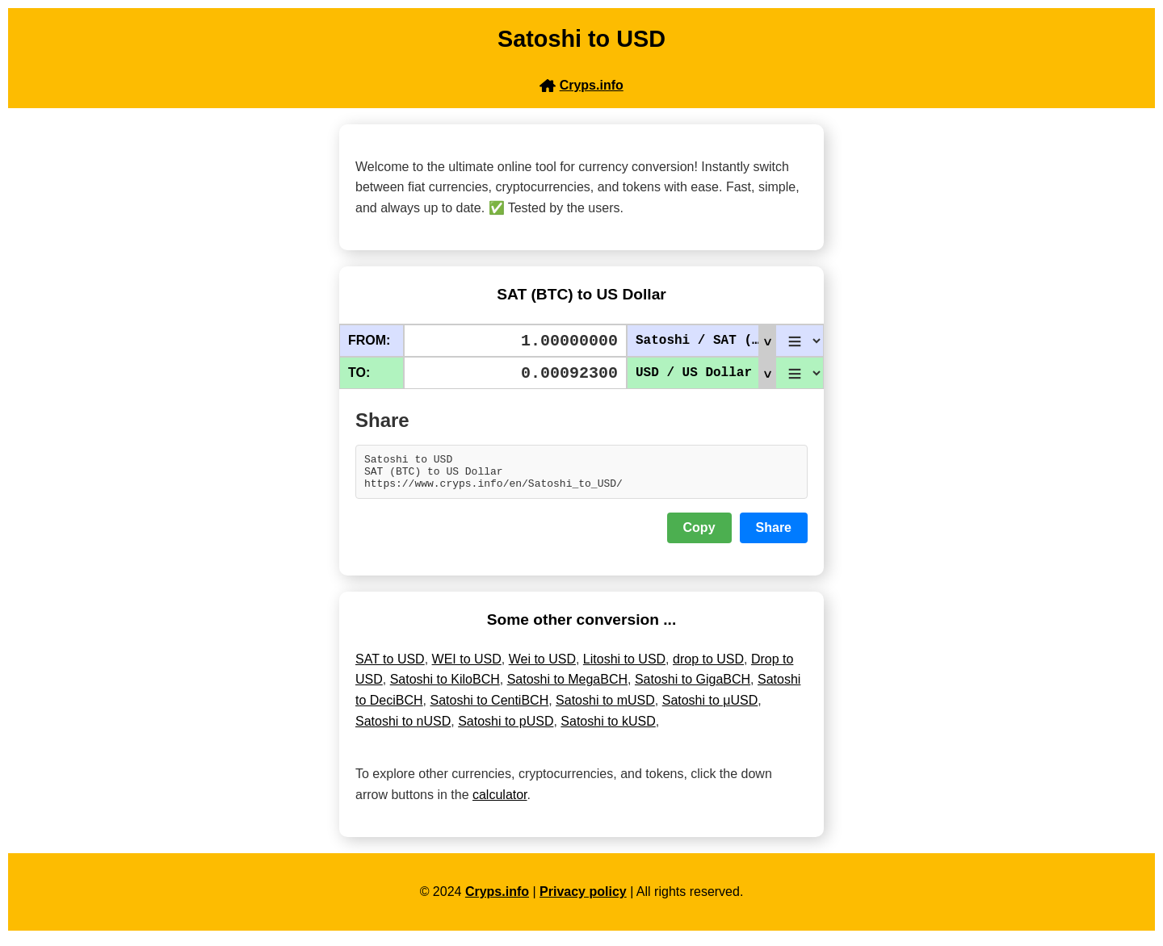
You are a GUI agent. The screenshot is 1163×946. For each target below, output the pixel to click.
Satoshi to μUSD (710, 707)
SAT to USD (390, 666)
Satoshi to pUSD (505, 728)
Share (773, 535)
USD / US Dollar (705, 373)
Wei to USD (542, 666)
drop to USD (708, 666)
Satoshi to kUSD (608, 728)
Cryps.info (497, 899)
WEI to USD (467, 666)
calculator (499, 802)
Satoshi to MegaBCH (567, 686)
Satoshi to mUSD (605, 707)
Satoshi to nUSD (403, 728)
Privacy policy (583, 899)
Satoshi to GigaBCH (692, 686)
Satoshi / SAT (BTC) (705, 340)
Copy (699, 535)
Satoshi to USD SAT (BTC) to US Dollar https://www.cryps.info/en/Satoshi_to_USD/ (581, 475)
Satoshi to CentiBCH (489, 707)
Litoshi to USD (624, 666)
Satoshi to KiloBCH (445, 686)
